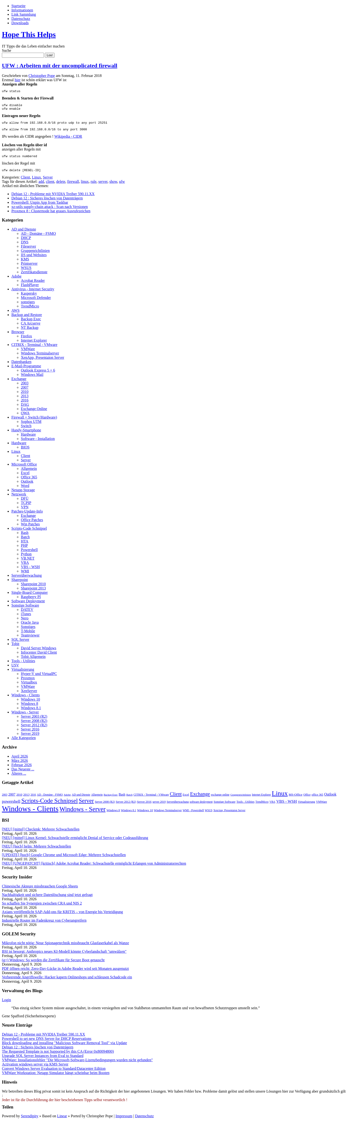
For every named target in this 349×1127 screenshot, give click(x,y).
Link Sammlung (23, 14)
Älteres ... (18, 778)
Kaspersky (29, 298)
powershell (11, 806)
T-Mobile (28, 636)
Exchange (18, 384)
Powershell (29, 555)
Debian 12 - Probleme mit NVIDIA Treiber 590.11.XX (53, 199)
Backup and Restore (26, 320)
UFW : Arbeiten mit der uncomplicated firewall (59, 65)
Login (6, 1005)
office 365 (317, 799)
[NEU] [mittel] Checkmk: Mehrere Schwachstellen (40, 834)
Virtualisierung (22, 674)
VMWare (28, 354)
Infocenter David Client (39, 657)
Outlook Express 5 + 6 (38, 375)
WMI (25, 576)
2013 (24, 401)
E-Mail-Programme (26, 371)
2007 (24, 392)
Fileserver (28, 251)
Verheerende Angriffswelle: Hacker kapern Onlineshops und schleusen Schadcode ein (67, 982)
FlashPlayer (30, 290)
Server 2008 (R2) (34, 726)
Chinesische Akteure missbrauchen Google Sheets (40, 891)
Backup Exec (31, 324)
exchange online (220, 799)
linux (85, 186)
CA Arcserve (30, 328)
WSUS (26, 273)
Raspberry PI (31, 602)
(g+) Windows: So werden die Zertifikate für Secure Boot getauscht (53, 965)
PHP (24, 550)
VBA (25, 568)
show (113, 186)
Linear (62, 1121)
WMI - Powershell (193, 815)
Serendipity (29, 1121)
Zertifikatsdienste (34, 277)
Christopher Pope (41, 76)
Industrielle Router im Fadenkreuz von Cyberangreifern (44, 925)
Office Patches (32, 525)
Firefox (26, 341)
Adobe (16, 281)
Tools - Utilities (23, 666)
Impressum (123, 1121)
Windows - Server (25, 717)
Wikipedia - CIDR (68, 140)
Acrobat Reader (33, 285)
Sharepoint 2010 (33, 589)
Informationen (22, 10)
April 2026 (19, 761)
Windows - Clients (25, 700)
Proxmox (28, 683)
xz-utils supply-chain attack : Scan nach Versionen (49, 212)
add (41, 186)
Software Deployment (28, 606)
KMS (25, 264)
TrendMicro (30, 311)
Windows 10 (30, 704)
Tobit (15, 649)
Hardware (28, 439)
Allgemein (29, 474)
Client (25, 182)
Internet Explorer (34, 345)
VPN (24, 512)
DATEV (27, 615)
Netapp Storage (23, 495)
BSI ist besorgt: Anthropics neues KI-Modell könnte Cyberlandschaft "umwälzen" (64, 956)
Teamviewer (30, 640)
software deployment (201, 806)
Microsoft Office (24, 469)
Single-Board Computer (29, 597)
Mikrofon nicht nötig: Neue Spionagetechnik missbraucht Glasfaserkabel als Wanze (65, 948)
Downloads (20, 23)
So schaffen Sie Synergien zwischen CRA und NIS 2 (42, 908)
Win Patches (30, 529)
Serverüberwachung (26, 580)
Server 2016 (30, 734)
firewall (73, 186)
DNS (24, 247)
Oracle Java (30, 627)
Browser (17, 337)
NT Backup (29, 332)
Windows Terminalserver (40, 358)
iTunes (26, 619)
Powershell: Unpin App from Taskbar (39, 207)
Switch (26, 431)
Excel (25, 478)
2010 (24, 397)
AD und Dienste (23, 234)
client (50, 186)
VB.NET (27, 563)
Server (48, 182)
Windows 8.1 (31, 713)
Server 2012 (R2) (34, 730)
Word (25, 491)
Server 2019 (30, 738)
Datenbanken (21, 367)
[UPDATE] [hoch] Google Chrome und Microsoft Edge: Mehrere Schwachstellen (64, 860)
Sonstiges (28, 632)
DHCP (26, 243)
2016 (24, 405)
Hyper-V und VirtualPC (39, 679)
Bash (24, 538)
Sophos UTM (31, 426)
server (102, 186)
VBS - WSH (30, 572)
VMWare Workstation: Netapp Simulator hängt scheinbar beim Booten (55, 1078)
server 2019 (159, 806)
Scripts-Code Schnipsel (29, 533)
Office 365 (29, 482)
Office (307, 799)
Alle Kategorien (23, 743)
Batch (25, 542)
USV (15, 670)
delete (60, 186)
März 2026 (19, 766)
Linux (36, 182)
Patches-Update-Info (27, 516)
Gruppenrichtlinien (35, 256)
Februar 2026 (21, 770)
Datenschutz (20, 19)
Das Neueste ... (22, 774)
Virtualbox (29, 687)
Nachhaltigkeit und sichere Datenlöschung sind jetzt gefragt (47, 900)
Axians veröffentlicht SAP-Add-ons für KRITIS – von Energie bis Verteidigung (62, 917)
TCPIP (26, 508)
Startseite (18, 6)
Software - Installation (38, 444)
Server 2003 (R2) (34, 721)
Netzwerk (18, 499)
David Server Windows (38, 653)
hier (18, 80)
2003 (24, 388)
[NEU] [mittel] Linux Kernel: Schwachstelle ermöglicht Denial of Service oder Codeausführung (75, 843)
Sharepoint (19, 585)
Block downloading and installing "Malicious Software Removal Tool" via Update (64, 1048)
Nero (24, 623)
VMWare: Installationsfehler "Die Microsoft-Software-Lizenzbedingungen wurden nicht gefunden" (77, 1065)
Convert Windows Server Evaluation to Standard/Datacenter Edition (54, 1073)
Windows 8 (29, 709)
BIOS (25, 452)
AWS (15, 315)
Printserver (29, 268)
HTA (24, 546)
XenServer (29, 696)
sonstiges (28, 307)
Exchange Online (34, 414)
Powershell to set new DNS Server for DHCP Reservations (46, 1044)
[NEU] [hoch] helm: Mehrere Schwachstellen (36, 851)
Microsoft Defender (36, 303)
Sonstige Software (25, 610)
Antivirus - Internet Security (32, 294)
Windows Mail (32, 379)
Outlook (27, 486)
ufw (122, 186)
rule (93, 186)
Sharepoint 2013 (33, 593)
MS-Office (296, 799)
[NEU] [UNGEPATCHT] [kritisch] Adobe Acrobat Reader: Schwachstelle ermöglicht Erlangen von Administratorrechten (94, 868)
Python (26, 559)
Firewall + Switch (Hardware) (34, 422)
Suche (6, 50)
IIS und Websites (34, 260)
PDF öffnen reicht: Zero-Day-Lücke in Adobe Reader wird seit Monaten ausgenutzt (65, 973)
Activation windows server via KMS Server (35, 1069)
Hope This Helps (29, 34)
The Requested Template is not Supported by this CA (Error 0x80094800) (58, 1056)
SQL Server (20, 644)
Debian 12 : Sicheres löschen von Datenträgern (47, 203)
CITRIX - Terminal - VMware (34, 350)
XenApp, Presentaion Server (42, 362)
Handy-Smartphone (26, 435)
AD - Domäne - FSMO (38, 238)
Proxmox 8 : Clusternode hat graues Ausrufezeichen (50, 216)
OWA (25, 418)
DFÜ (24, 503)
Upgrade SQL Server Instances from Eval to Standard (42, 1061)
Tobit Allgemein (33, 662)
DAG (25, 409)
